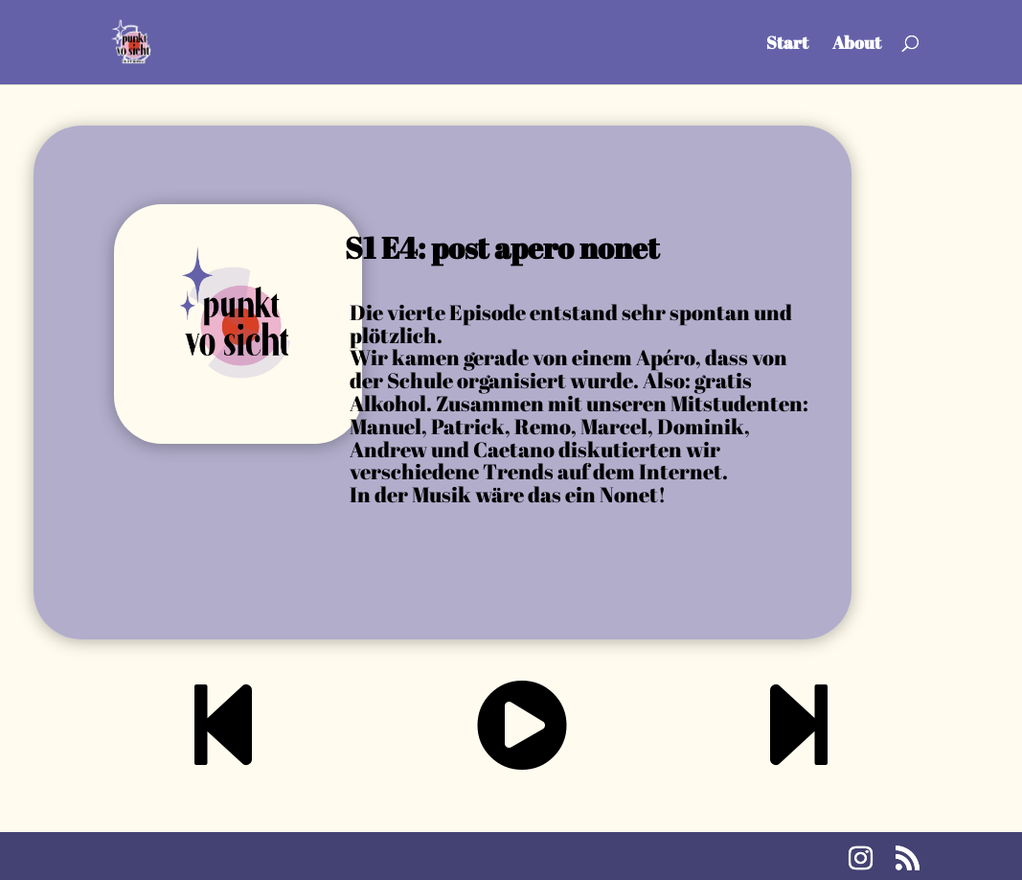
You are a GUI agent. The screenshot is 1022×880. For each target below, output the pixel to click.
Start (787, 44)
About (856, 44)
